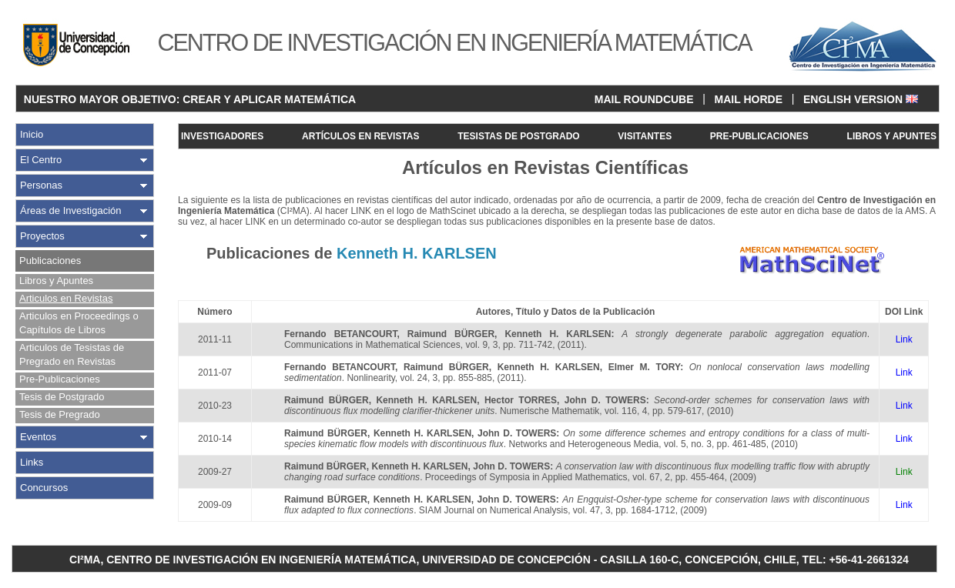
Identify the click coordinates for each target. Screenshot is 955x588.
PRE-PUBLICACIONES (759, 136)
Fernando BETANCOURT (340, 334)
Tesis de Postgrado (62, 397)
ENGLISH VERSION (860, 99)
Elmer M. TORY (644, 367)
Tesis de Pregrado (59, 414)
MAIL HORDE (748, 99)
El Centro (41, 159)
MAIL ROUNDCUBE (644, 99)
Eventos (38, 437)
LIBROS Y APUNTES (892, 136)
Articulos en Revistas (65, 298)
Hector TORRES (520, 400)
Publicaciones (50, 260)
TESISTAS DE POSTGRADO (518, 136)
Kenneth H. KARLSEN (557, 334)
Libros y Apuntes (56, 280)
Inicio (31, 134)
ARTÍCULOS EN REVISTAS (360, 136)
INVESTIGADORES (222, 136)
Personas (41, 185)
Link (904, 339)
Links (31, 462)
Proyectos (42, 236)
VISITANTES (645, 136)
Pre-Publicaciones (59, 379)
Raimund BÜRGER (450, 334)
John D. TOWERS (605, 400)
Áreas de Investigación (71, 210)
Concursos (44, 487)
